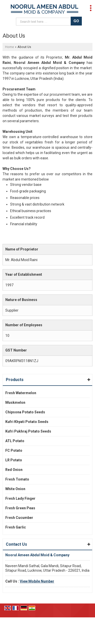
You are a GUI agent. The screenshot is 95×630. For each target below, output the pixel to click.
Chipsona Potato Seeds (25, 412)
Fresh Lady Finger (20, 498)
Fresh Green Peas (20, 508)
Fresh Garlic (15, 527)
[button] (37, 581)
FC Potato (13, 450)
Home (9, 47)
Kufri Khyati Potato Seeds (26, 422)
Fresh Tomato (17, 479)
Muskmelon (15, 402)
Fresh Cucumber (19, 518)
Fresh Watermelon (20, 393)
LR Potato (13, 460)
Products (15, 379)
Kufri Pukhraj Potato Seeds (28, 431)
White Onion (15, 489)
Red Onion (14, 470)
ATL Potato (14, 441)
